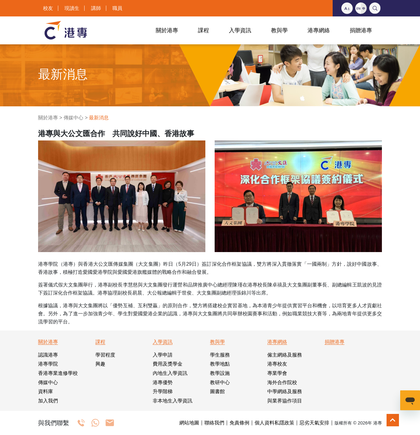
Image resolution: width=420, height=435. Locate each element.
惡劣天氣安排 (314, 422)
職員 (117, 8)
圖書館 (217, 391)
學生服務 (220, 354)
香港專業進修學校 (58, 373)
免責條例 (239, 422)
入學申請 (163, 354)
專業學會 (277, 373)
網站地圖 (189, 422)
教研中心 (220, 382)
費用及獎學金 (167, 363)
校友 (48, 8)
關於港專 (48, 117)
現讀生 (71, 8)
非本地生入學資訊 (172, 400)
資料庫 (45, 391)
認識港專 (48, 354)
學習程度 (105, 354)
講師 (96, 8)
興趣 (100, 363)
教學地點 (220, 363)
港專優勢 (163, 382)
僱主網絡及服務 (284, 354)
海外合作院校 (282, 382)
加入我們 (48, 400)
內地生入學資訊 (170, 373)
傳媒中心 (73, 117)
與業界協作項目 (284, 400)
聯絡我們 (214, 422)
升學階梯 (163, 391)
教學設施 (220, 373)
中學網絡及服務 (284, 391)
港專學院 (48, 363)
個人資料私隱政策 (274, 422)
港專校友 (277, 363)
